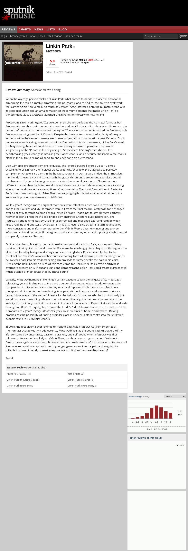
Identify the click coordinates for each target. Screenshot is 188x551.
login (4, 36)
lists (51, 29)
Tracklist (68, 72)
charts (25, 29)
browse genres (18, 36)
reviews (8, 29)
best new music (73, 36)
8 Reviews (98, 60)
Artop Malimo (79, 60)
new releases (37, 36)
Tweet (9, 358)
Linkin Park (60, 46)
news (38, 29)
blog (63, 29)
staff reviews (55, 36)
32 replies (85, 62)
